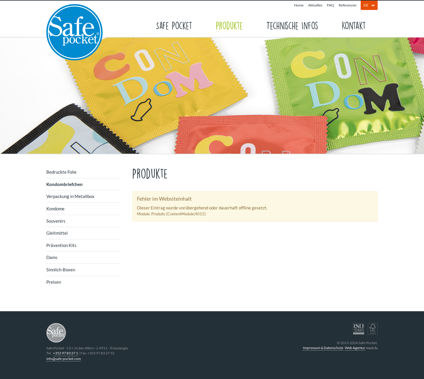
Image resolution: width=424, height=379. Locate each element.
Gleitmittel (57, 233)
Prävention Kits (61, 245)
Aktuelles (315, 5)
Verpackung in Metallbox (70, 196)
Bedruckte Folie (61, 172)
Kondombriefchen (64, 184)
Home (298, 5)
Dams (51, 257)
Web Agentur (355, 348)
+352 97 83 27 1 (65, 353)
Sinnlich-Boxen (60, 269)
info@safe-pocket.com (63, 358)
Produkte (229, 25)
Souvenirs (55, 221)
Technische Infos (292, 25)
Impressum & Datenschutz (323, 348)
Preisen (53, 282)
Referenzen (348, 5)
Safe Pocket (174, 25)
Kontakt (354, 25)
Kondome (55, 208)
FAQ (330, 5)
